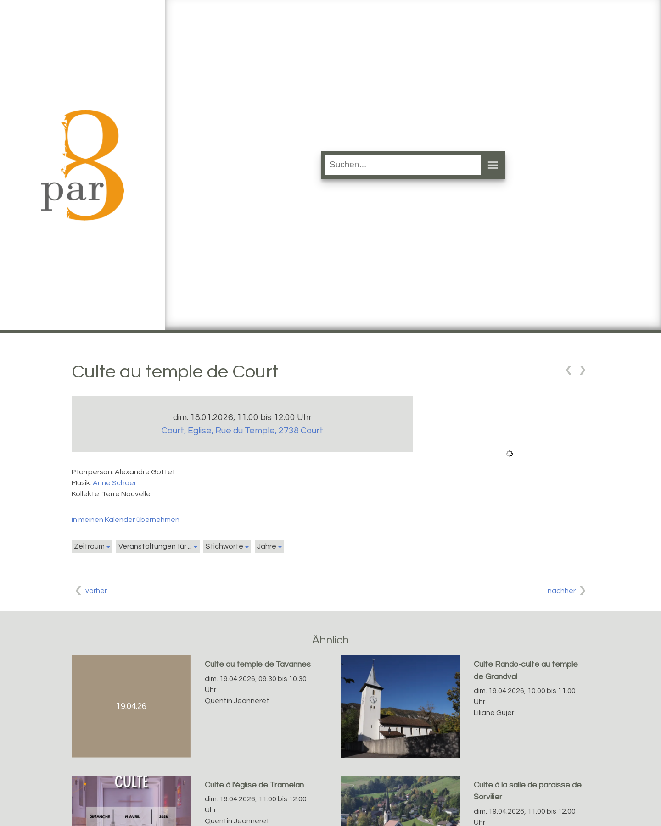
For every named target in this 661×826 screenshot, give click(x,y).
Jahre (266, 546)
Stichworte (224, 546)
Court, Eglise (242, 430)
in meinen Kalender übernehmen (125, 519)
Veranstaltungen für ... (155, 546)
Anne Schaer (114, 483)
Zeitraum (89, 546)
